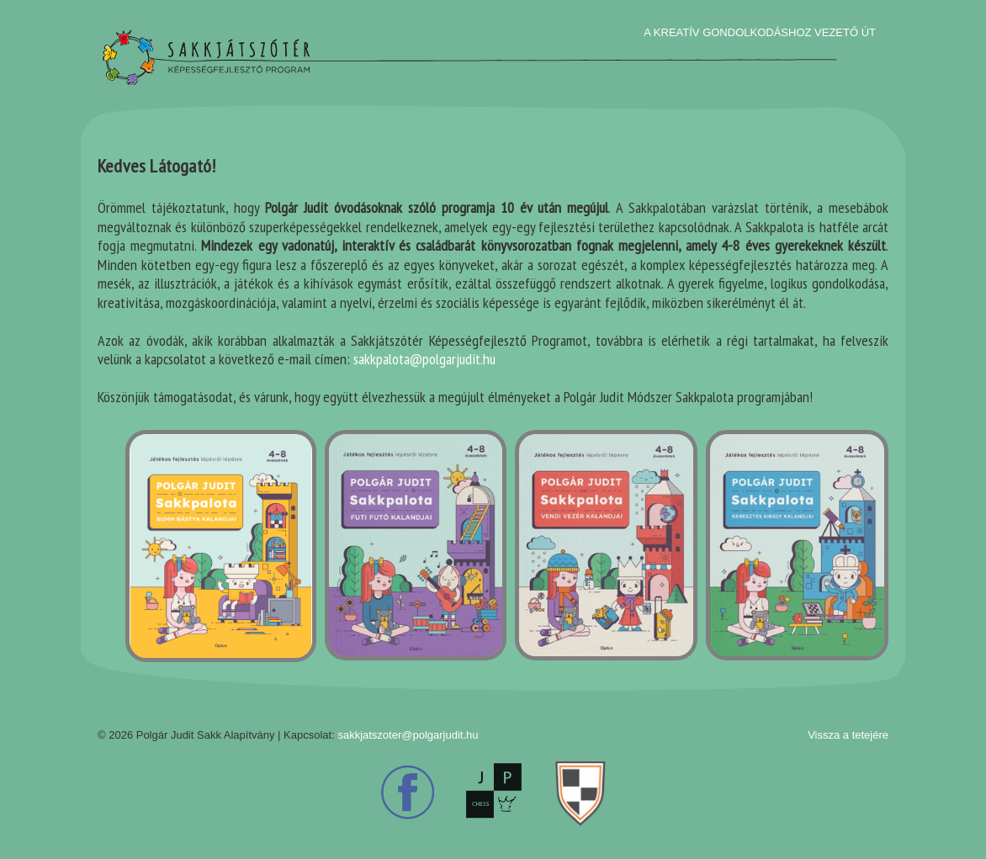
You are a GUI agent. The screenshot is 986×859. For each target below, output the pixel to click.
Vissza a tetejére (848, 735)
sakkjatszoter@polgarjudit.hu (407, 735)
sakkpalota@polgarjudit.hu (424, 359)
